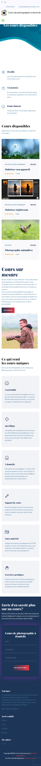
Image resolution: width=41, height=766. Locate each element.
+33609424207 (10, 7)
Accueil (4, 720)
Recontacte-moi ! (20, 668)
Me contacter (8, 310)
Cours (4, 724)
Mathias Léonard (30, 758)
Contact (4, 733)
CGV (23, 756)
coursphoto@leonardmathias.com (28, 7)
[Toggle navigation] (3, 21)
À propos (5, 728)
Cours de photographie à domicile (20, 13)
